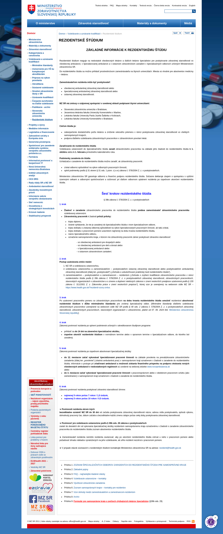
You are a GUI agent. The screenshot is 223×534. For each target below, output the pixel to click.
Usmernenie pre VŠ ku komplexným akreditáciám (43, 71)
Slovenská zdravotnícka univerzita (38, 113)
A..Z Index (106, 521)
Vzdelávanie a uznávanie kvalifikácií (84, 34)
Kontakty (133, 5)
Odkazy (116, 521)
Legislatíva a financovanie (41, 132)
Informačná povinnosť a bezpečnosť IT (40, 161)
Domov (62, 34)
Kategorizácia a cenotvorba (36, 54)
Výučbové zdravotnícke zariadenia (89, 483)
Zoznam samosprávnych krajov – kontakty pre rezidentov (100, 488)
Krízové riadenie (37, 212)
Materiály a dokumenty (152, 23)
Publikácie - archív (41, 107)
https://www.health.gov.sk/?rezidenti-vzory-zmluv (88, 287)
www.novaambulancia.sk (158, 367)
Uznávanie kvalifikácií (42, 97)
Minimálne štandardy (42, 65)
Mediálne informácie (39, 128)
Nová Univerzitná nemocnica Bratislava (39, 168)
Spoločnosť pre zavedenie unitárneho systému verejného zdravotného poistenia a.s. (42, 149)
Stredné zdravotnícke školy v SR (42, 92)
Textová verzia (145, 5)
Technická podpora (176, 521)
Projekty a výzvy (37, 125)
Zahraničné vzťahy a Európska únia (39, 137)
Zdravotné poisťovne (41, 471)
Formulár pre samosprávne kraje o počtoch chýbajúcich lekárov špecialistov (111, 501)
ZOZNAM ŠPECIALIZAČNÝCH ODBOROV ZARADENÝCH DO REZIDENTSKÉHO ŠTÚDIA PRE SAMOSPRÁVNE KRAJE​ (130, 465)
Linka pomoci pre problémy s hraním (39, 438)
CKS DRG (33, 179)
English (192, 5)
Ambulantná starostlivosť (41, 186)
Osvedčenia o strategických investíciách (41, 207)
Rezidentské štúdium (42, 119)
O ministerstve (45, 23)
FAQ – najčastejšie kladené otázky (89, 474)
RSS (188, 521)
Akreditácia (37, 84)
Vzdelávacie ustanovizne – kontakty (90, 478)
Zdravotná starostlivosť (93, 23)
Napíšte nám (126, 521)
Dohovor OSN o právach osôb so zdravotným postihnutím (42, 455)
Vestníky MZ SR (38, 467)
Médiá (188, 23)
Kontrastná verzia (179, 5)
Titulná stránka (101, 5)
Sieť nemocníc (36, 202)
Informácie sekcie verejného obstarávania (40, 197)
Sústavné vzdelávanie (43, 87)
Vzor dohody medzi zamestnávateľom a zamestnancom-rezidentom (104, 492)
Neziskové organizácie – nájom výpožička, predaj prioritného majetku (42, 402)
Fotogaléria (138, 521)
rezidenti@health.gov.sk (170, 448)
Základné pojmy (81, 469)
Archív (76, 497)
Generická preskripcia (39, 142)
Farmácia (33, 157)
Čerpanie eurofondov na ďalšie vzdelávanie (42, 102)
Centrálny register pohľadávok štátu (39, 432)
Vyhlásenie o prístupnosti (156, 521)
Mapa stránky (121, 5)
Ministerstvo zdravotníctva (35, 40)
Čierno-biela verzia (162, 5)
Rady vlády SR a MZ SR (40, 183)
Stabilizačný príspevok (40, 216)
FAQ (112, 5)
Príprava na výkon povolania (41, 79)
